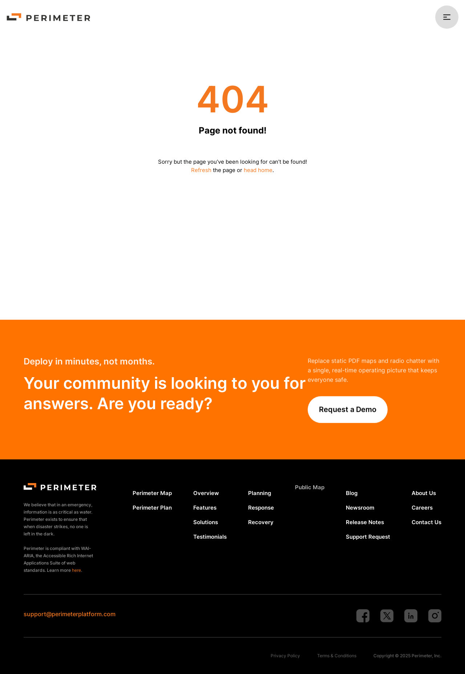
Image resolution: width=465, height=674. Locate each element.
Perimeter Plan (152, 507)
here (76, 570)
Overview (206, 493)
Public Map (309, 487)
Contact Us (426, 522)
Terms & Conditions (336, 655)
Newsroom (360, 507)
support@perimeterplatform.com (70, 614)
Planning (259, 493)
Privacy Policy (285, 655)
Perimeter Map (152, 493)
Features (205, 507)
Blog (351, 493)
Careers (422, 507)
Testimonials (210, 536)
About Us (424, 493)
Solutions (205, 522)
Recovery (261, 522)
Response (261, 507)
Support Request (368, 536)
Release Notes (365, 522)
